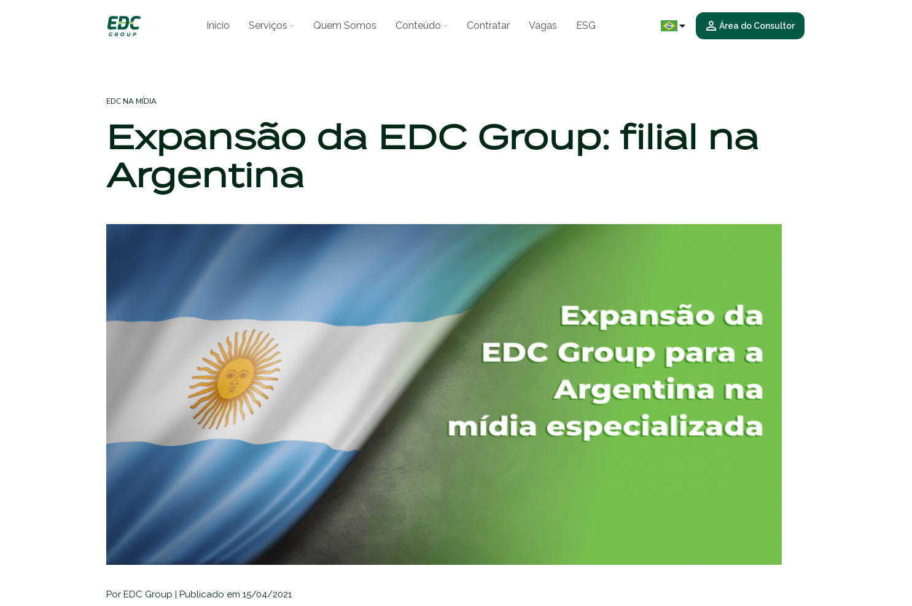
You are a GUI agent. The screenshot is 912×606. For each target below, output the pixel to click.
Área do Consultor (750, 26)
